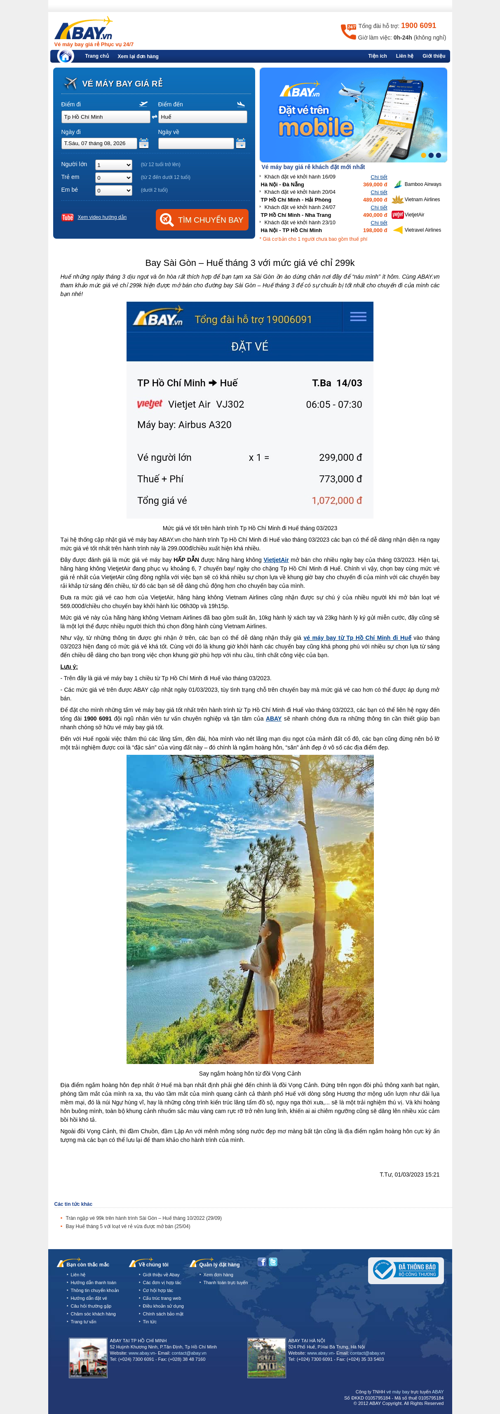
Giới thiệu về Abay (161, 1274)
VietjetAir (276, 560)
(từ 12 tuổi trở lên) (161, 164)
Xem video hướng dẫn (102, 217)
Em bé (69, 189)
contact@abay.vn (189, 1353)
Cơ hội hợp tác (158, 1290)
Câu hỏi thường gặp (91, 1306)
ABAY (274, 718)
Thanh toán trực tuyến (226, 1282)
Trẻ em (70, 177)
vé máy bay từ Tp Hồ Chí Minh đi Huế (357, 637)
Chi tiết (379, 177)
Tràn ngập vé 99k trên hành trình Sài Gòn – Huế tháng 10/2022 (144, 1218)
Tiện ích (377, 56)
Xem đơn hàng (218, 1274)
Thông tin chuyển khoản (95, 1290)
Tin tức (150, 1321)
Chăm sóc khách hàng (93, 1313)
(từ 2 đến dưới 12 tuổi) (165, 177)
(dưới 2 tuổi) (154, 190)
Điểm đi (71, 104)
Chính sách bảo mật (163, 1313)
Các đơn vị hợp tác (162, 1282)
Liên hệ (404, 56)
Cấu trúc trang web (162, 1298)
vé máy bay (397, 1391)
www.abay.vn (142, 1353)
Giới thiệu (434, 56)
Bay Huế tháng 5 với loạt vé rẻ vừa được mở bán (128, 1226)
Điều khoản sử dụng (163, 1306)
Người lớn (74, 164)
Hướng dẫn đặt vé (89, 1298)
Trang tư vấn (83, 1321)
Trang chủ (97, 56)
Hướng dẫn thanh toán (94, 1282)
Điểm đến (170, 104)
